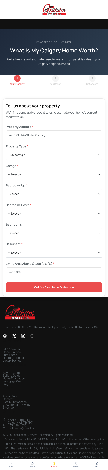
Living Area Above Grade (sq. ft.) (30, 264)
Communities (12, 352)
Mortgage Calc (12, 381)
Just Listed (10, 354)
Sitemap (8, 407)
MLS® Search (11, 349)
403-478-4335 (17, 425)
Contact (8, 399)
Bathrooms (15, 224)
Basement (14, 244)
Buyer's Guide (12, 372)
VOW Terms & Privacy (16, 404)
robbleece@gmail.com (22, 428)
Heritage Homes (13, 357)
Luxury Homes (12, 360)
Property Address (19, 127)
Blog (6, 384)
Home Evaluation (14, 378)
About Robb (10, 396)
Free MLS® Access (15, 401)
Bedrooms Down (18, 205)
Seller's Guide (12, 375)
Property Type (17, 146)
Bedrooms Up (16, 185)
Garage (12, 166)
